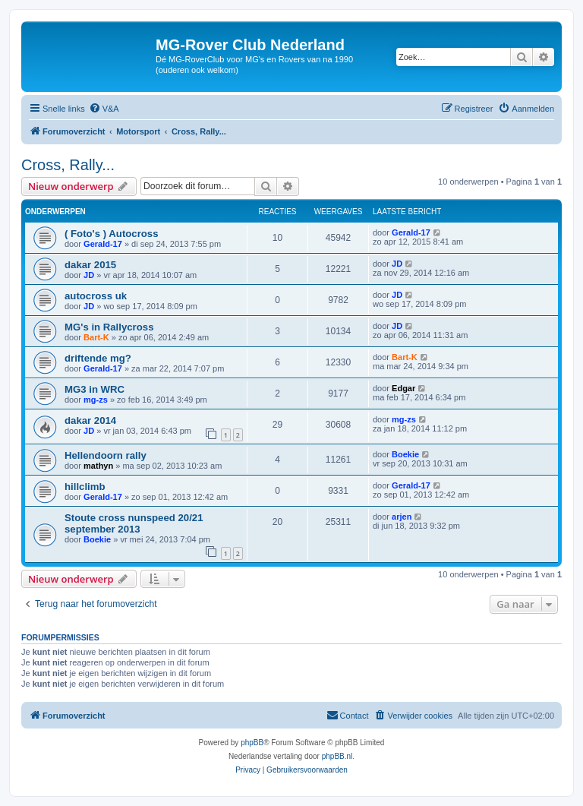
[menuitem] (104, 109)
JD (89, 275)
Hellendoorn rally (106, 455)
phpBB (252, 742)
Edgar (403, 388)
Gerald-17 (103, 243)
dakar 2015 (90, 264)
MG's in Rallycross (109, 327)
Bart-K (96, 337)
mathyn (98, 465)
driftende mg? (98, 358)
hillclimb (85, 486)
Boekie (405, 454)
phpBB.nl (337, 756)
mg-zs (96, 399)
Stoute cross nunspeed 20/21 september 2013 (134, 523)
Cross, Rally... (68, 164)
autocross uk (96, 296)
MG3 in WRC (94, 389)
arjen (401, 516)
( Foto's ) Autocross (112, 233)
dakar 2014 (90, 420)
